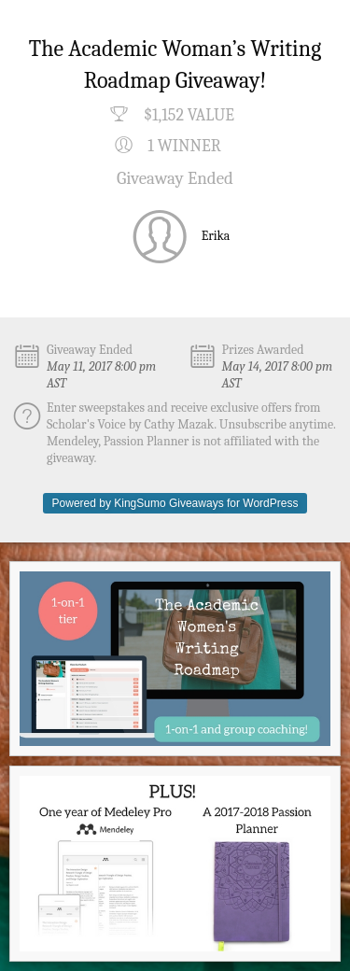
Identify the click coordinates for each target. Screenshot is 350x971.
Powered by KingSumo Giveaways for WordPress (175, 503)
